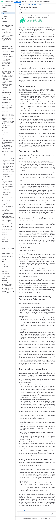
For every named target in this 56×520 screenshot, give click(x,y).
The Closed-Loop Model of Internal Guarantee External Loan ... (8, 217)
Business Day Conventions (7, 48)
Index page (4, 250)
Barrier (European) (5, 18)
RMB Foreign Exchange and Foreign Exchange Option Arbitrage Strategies (7, 285)
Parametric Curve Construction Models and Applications (8, 76)
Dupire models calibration (7, 178)
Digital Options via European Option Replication (7, 136)
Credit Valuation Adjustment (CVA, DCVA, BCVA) (7, 85)
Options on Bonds (5, 90)
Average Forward (5, 239)
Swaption (4, 95)
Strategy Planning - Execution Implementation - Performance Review (7, 213)
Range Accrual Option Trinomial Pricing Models (7, 146)
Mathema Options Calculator (41, 1)
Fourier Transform (5, 194)
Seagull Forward (5, 241)
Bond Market (4, 21)
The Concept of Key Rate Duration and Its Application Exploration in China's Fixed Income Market (7, 109)
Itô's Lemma (4, 196)
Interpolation (4, 190)
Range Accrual (4, 264)
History (32, 2)
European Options (5, 13)
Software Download (9, 1)
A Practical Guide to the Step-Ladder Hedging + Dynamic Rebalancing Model (7, 209)
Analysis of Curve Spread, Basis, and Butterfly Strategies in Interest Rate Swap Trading (8, 114)
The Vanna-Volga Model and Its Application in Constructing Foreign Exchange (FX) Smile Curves (8, 153)
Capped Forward (5, 234)
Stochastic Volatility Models (7, 179)
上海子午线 (22, 9)
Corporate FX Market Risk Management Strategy (7, 230)
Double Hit (4, 259)
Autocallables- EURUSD (6, 275)
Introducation (4, 7)
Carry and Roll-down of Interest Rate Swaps (6, 102)
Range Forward (4, 237)
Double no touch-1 (5, 271)
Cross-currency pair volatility (8, 172)
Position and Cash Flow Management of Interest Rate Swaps (8, 118)
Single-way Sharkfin (5, 266)
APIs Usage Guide (25, 1)
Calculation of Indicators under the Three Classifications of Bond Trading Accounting (8, 122)
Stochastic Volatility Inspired (8, 169)
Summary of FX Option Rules (7, 56)
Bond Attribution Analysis (7, 105)
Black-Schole (4, 127)
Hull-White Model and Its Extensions (7, 82)
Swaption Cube (5, 97)
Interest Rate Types (6, 49)
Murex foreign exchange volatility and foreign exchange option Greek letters (8, 35)
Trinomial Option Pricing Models (7, 143)
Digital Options (5, 134)
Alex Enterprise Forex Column (7, 206)
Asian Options (5, 130)
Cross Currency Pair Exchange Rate (8, 52)
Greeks (3, 138)
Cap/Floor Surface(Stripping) (8, 94)
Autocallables (4, 278)
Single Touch (4, 268)
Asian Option (4, 16)
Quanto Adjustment (6, 54)
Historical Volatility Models (7, 174)
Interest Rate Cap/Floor (6, 92)
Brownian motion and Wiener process (7, 198)
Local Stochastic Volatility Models (7, 182)
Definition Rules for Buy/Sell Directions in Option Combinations (7, 59)
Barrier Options (5, 132)
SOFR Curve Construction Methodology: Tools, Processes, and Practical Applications (8, 31)
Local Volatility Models (6, 176)
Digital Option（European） (7, 19)
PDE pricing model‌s (6, 148)
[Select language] (49, 2)
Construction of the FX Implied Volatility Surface (8, 161)
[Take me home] (2, 1)
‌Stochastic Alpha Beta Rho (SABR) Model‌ (8, 167)
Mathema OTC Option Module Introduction (7, 257)
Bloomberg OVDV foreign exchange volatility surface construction (7, 39)
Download (3, 8)
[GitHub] (52, 2)
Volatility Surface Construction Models (8, 164)
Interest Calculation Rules (7, 46)
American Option (5, 14)
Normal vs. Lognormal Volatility (8, 158)
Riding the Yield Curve (6, 99)
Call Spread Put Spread (6, 262)
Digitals (3, 261)
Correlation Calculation (6, 192)
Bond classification (6, 88)
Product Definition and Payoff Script (7, 254)
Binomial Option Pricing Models (8, 140)
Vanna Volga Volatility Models (8, 171)
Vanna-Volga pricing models (7, 149)
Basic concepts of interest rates (7, 68)
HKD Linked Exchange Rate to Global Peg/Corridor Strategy (7, 289)
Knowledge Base (17, 1)
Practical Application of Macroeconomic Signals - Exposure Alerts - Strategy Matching (7, 222)
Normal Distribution (6, 189)
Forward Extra (4, 244)
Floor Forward (4, 232)
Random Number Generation (7, 200)
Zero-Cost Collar (5, 236)
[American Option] (37, 514)
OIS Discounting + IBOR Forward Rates (6, 79)
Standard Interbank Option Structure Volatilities (7, 63)
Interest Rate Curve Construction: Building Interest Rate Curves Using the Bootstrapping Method (8, 71)
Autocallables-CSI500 (6, 276)
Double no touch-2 (5, 273)
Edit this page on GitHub (24, 510)
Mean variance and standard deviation (7, 187)
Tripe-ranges (4, 280)
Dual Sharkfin (4, 269)
